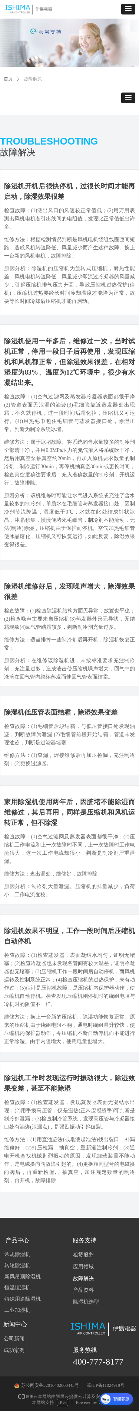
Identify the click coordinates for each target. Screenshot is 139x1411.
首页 (8, 78)
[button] (128, 9)
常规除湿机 (17, 1254)
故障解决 (33, 78)
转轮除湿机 (17, 1265)
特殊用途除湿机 (22, 1299)
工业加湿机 (17, 1310)
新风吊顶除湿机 (22, 1276)
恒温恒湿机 (17, 1288)
